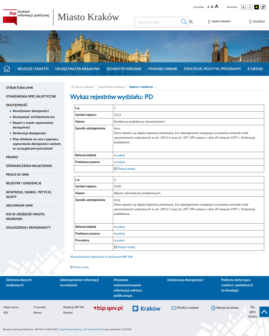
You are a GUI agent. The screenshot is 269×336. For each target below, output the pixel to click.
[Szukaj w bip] (184, 22)
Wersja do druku (225, 308)
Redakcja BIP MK (73, 307)
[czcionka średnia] (212, 7)
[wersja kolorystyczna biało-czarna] (250, 7)
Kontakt (68, 312)
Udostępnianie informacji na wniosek (79, 282)
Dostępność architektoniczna (34, 117)
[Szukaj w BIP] (157, 22)
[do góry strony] (257, 312)
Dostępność (17, 105)
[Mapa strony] (219, 22)
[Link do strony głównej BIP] (66, 17)
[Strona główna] (8, 69)
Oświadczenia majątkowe (29, 166)
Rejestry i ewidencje (23, 183)
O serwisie (40, 307)
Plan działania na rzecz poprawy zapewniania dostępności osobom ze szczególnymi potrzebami (37, 144)
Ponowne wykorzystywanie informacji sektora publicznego (128, 288)
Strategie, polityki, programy (212, 69)
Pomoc (38, 312)
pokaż (119, 155)
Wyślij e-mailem (185, 308)
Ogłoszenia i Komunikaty (28, 227)
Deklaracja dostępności (29, 133)
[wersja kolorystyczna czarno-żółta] (257, 7)
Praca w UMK (17, 174)
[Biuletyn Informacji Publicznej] (109, 310)
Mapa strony (11, 307)
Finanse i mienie (162, 69)
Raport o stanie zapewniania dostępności (33, 125)
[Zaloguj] (257, 22)
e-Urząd (255, 69)
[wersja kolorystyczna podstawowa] (243, 7)
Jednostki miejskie (124, 69)
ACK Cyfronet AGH (93, 329)
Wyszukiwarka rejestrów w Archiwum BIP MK (101, 256)
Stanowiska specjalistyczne (31, 96)
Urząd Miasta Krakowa (77, 69)
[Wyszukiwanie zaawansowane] (191, 22)
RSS (5, 312)
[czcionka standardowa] (208, 7)
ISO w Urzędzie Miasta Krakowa (25, 217)
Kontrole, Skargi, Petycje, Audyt (29, 194)
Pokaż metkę (126, 168)
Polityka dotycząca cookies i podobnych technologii (237, 285)
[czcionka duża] (220, 6)
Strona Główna (84, 87)
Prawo (12, 157)
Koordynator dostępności (31, 111)
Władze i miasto (33, 69)
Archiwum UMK (19, 205)
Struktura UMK (19, 87)
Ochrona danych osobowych (19, 282)
